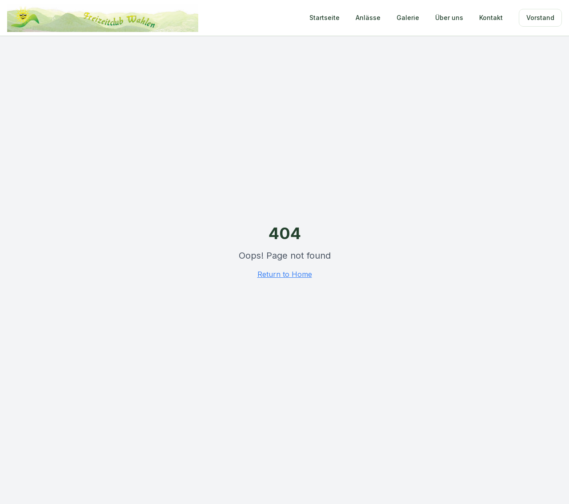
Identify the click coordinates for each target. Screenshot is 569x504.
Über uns (449, 17)
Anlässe (368, 17)
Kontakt (491, 17)
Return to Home (284, 274)
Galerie (408, 17)
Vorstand (540, 17)
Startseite (324, 17)
